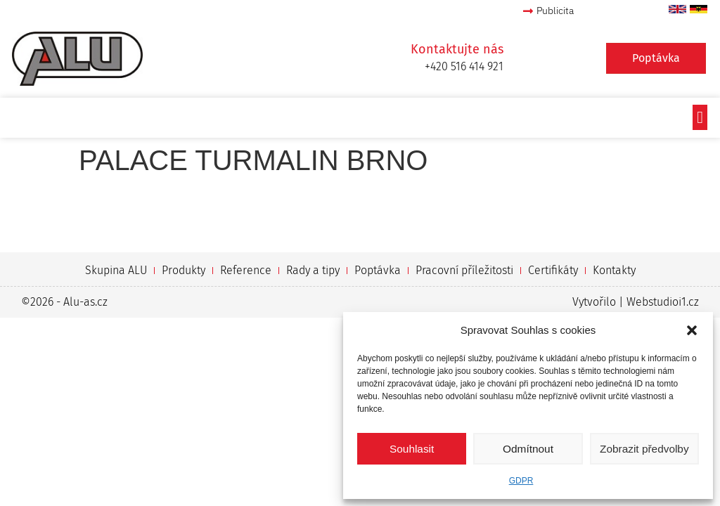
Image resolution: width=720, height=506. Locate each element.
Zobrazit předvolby (644, 449)
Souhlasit (412, 449)
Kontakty (614, 270)
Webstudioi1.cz (662, 302)
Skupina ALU (116, 270)
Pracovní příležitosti (464, 270)
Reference (245, 270)
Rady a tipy (313, 270)
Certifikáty (553, 270)
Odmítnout (528, 449)
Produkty (183, 270)
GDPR (521, 481)
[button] (692, 330)
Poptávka (377, 270)
